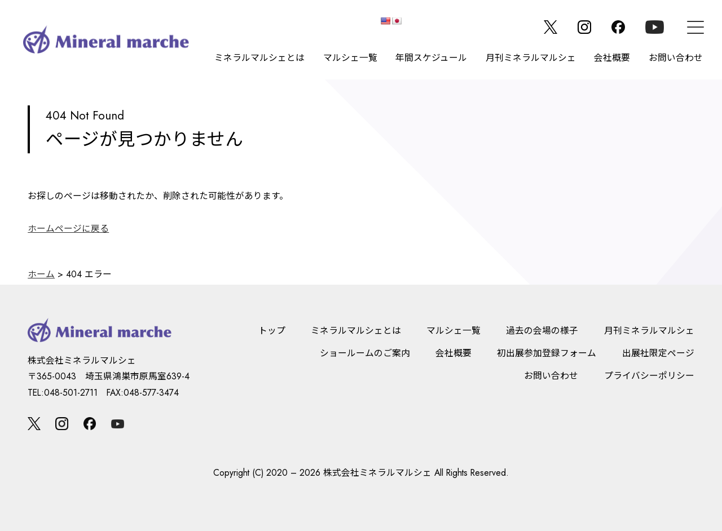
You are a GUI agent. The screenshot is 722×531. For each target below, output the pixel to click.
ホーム (41, 274)
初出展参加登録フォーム (546, 353)
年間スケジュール (431, 57)
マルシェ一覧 (350, 57)
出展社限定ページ (658, 353)
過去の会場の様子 (542, 330)
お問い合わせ (676, 57)
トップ (271, 330)
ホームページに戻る (68, 228)
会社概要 (612, 57)
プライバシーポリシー (649, 375)
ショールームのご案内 (365, 353)
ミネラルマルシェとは (259, 57)
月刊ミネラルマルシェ (531, 57)
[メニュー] (695, 27)
